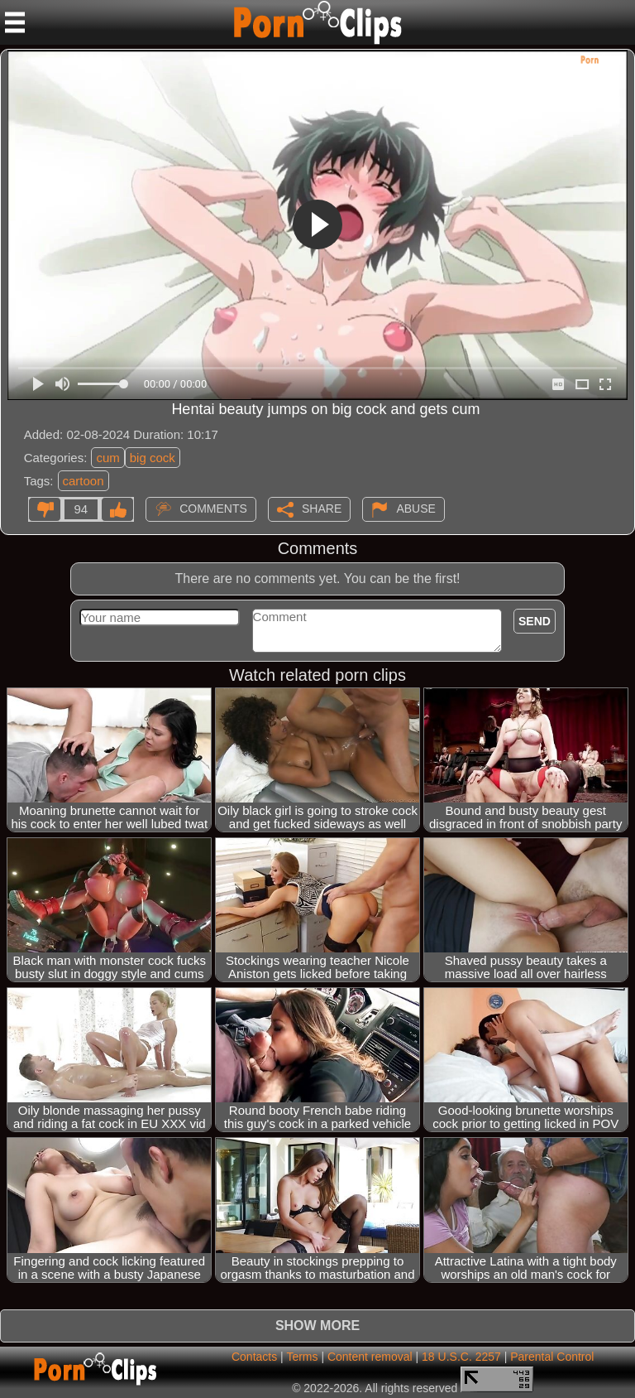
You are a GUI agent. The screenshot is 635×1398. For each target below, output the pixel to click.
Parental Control (552, 1356)
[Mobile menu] (15, 22)
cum (107, 458)
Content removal (370, 1356)
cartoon (83, 481)
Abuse (415, 507)
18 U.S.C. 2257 (461, 1356)
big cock (152, 458)
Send (534, 621)
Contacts (254, 1356)
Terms (302, 1356)
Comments (213, 507)
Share (321, 507)
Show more (317, 1325)
